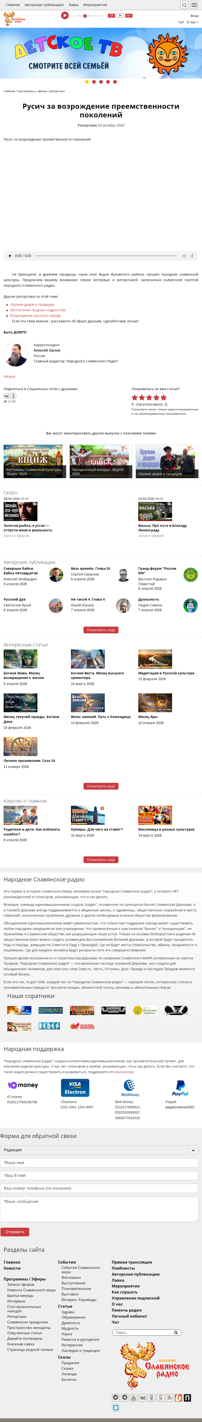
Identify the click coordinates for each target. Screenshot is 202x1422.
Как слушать (145, 1292)
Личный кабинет (149, 1316)
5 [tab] (115, 82)
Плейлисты (143, 1268)
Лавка (74, 5)
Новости (12, 1268)
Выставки (80, 1290)
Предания (80, 1359)
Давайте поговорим (24, 1334)
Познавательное (86, 1284)
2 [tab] (94, 82)
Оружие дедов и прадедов (32, 304)
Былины (79, 1375)
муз (129, 15)
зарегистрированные (183, 409)
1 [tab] (87, 82)
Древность (81, 1319)
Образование (84, 1313)
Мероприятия (95, 5)
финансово (125, 1072)
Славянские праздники (27, 1318)
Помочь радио (147, 1310)
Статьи (75, 1302)
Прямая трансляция (152, 1262)
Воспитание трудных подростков (37, 310)
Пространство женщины (29, 1323)
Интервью (16, 1301)
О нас (137, 1304)
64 (120, 15)
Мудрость (80, 1324)
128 (112, 15)
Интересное (82, 1341)
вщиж (10, 376)
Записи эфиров (20, 1285)
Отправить (14, 1232)
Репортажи (87, 125)
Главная (13, 5)
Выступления (83, 1279)
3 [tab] (101, 82)
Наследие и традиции (91, 1346)
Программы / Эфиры (25, 1279)
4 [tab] (108, 82)
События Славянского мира (96, 1268)
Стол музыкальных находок (32, 1307)
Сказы (74, 1353)
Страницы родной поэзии (30, 1346)
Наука (77, 1330)
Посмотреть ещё (101, 630)
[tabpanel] (101, 53)
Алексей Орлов (47, 350)
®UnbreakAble (51, 1415)
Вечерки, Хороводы (89, 1295)
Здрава (78, 1308)
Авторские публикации (44, 5)
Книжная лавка (20, 1340)
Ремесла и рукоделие (90, 1335)
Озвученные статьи (24, 1329)
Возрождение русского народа (35, 316)
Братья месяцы (20, 1296)
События (77, 1262)
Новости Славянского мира (31, 1290)
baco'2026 (13, 1416)
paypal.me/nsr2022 (180, 1107)
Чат (181, 22)
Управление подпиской (156, 1298)
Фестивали (81, 1273)
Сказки (78, 1364)
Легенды (79, 1370)
